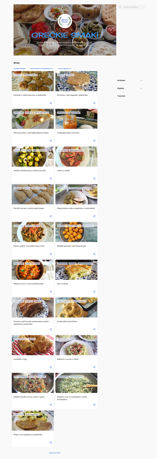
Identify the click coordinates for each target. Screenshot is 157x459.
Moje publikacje (64, 68)
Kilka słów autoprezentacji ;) (41, 68)
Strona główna (20, 68)
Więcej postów (54, 453)
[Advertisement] (106, 104)
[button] (50, 103)
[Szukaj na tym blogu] (133, 7)
